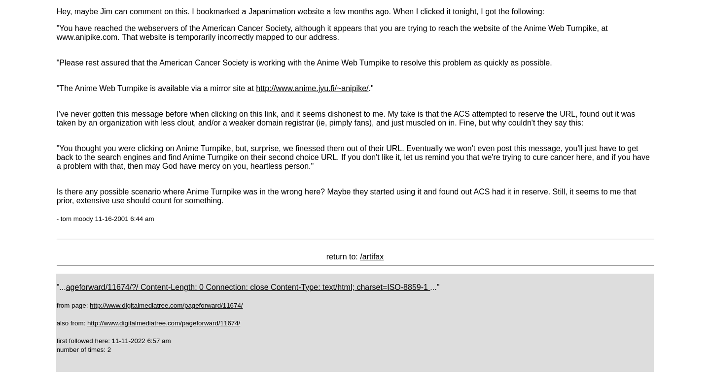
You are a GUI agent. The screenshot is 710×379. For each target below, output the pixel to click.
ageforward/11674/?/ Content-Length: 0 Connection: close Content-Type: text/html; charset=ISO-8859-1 (248, 287)
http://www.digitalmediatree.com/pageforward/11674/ (166, 305)
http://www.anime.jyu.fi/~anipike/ (312, 88)
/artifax (372, 257)
